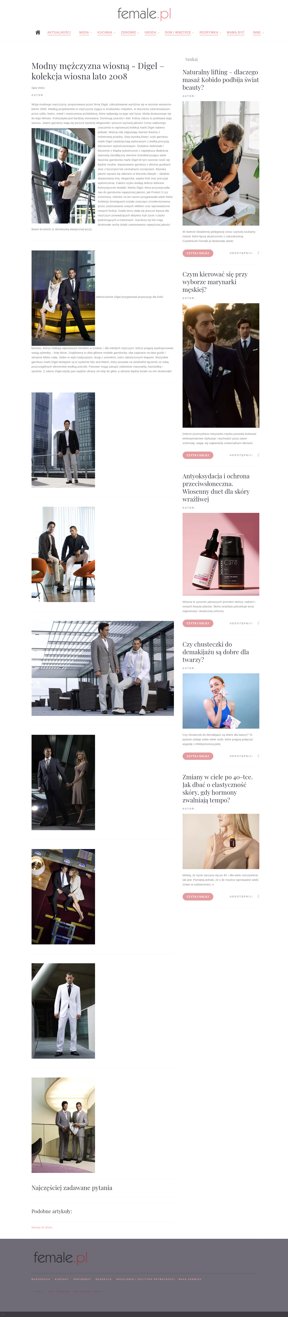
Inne (257, 32)
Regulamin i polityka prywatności (145, 1279)
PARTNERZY (82, 1279)
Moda (84, 32)
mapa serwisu (190, 1279)
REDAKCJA (104, 1279)
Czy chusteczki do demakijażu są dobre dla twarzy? (216, 652)
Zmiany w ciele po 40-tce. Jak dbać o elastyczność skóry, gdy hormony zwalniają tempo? (218, 788)
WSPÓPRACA (41, 1279)
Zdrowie (128, 32)
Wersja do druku (42, 1227)
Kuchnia (105, 32)
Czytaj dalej (198, 253)
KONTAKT (62, 1279)
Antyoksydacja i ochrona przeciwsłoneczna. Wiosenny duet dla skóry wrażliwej (216, 487)
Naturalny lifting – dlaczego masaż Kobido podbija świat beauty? (221, 79)
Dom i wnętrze (178, 32)
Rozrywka (209, 32)
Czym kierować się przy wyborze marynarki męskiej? (215, 281)
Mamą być (236, 32)
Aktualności (59, 32)
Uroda (150, 32)
